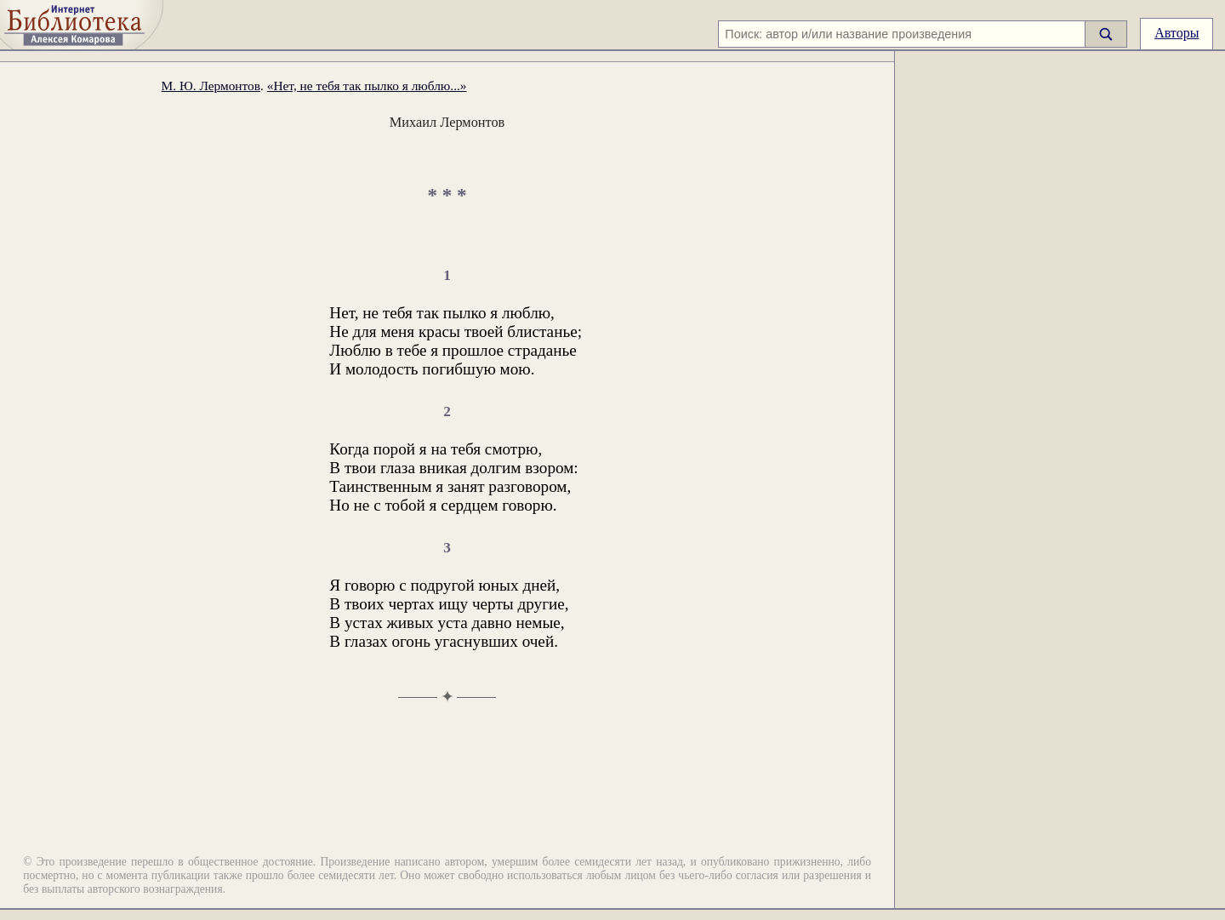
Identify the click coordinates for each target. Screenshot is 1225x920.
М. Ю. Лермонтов (211, 85)
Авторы (1176, 33)
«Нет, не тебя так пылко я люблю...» (367, 85)
